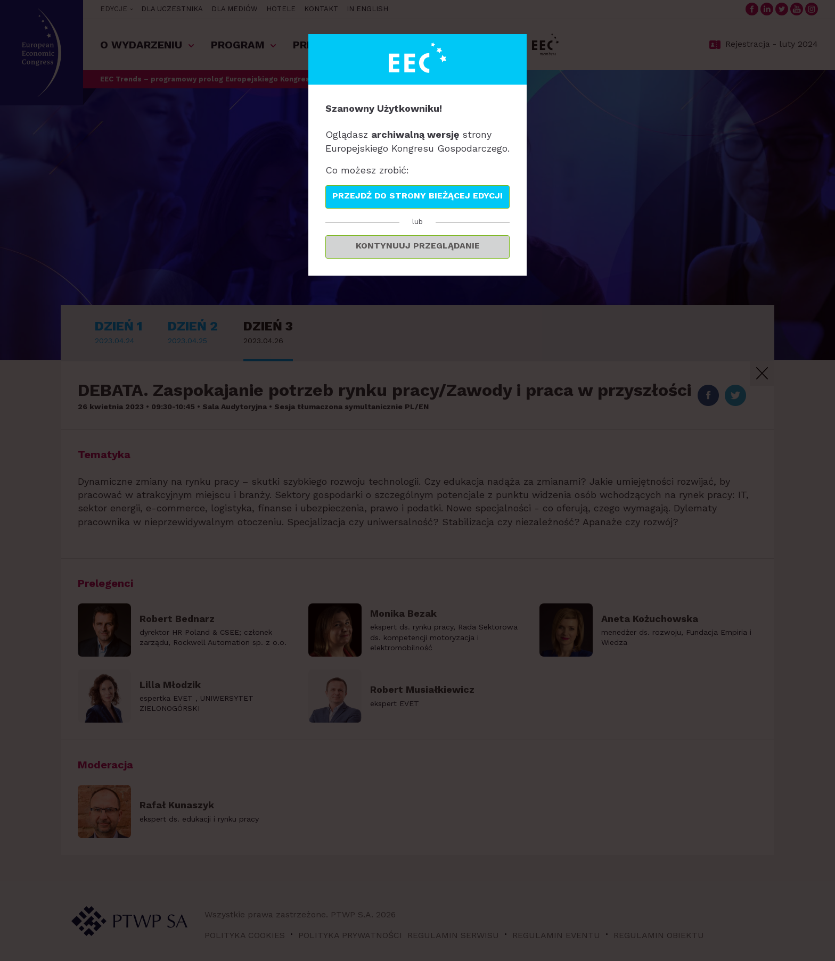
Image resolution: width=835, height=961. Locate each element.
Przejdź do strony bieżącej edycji (417, 195)
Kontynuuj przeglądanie (418, 246)
